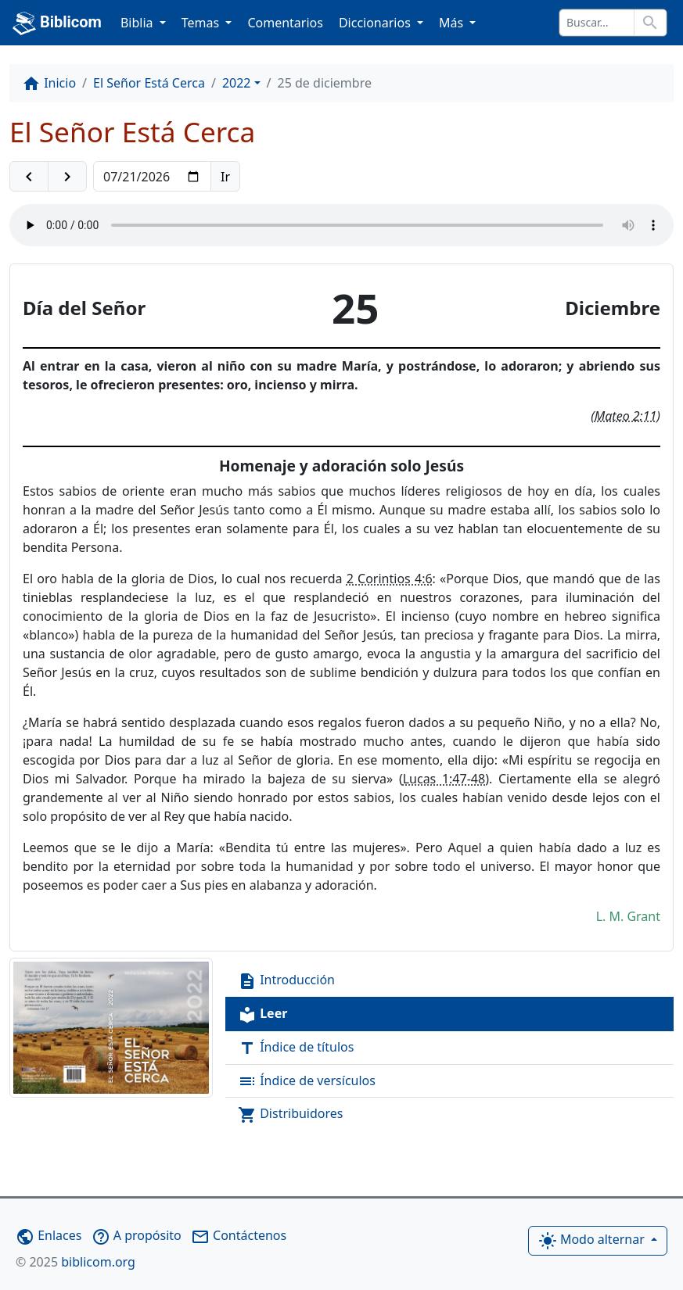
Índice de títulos (296, 1048)
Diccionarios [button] (376, 22)
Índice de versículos (307, 1081)
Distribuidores (290, 1114)
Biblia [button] (138, 22)
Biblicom (57, 23)
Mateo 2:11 (626, 416)
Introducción (286, 981)
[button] (29, 176)
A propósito (137, 1235)
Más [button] (452, 22)
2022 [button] (236, 82)
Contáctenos (238, 1235)
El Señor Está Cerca (149, 82)
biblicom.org (75, 1261)
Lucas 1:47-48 (444, 778)
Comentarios (285, 22)
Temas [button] (202, 22)
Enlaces (48, 1235)
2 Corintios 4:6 (390, 578)
